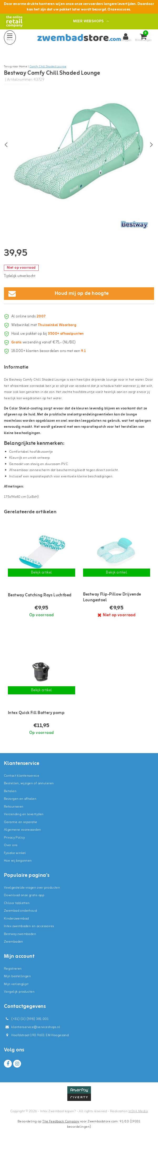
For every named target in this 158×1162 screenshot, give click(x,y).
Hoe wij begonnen (18, 876)
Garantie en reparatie (20, 837)
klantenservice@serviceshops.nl (32, 1042)
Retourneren (13, 822)
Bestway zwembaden (20, 949)
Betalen (10, 806)
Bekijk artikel (41, 588)
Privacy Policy (14, 853)
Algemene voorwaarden (22, 845)
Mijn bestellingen (17, 992)
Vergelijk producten (19, 1007)
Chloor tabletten (17, 918)
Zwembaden (13, 957)
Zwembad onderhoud (20, 926)
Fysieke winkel (15, 868)
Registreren (13, 984)
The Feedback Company (60, 1137)
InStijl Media (138, 1126)
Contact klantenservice (21, 791)
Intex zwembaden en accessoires (29, 942)
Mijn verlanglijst (16, 999)
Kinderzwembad (16, 934)
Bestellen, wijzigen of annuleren (29, 799)
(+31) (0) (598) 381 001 (26, 1034)
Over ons (10, 861)
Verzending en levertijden (24, 830)
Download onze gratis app (24, 911)
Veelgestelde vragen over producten (32, 903)
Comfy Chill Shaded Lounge (48, 66)
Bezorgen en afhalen (20, 814)
